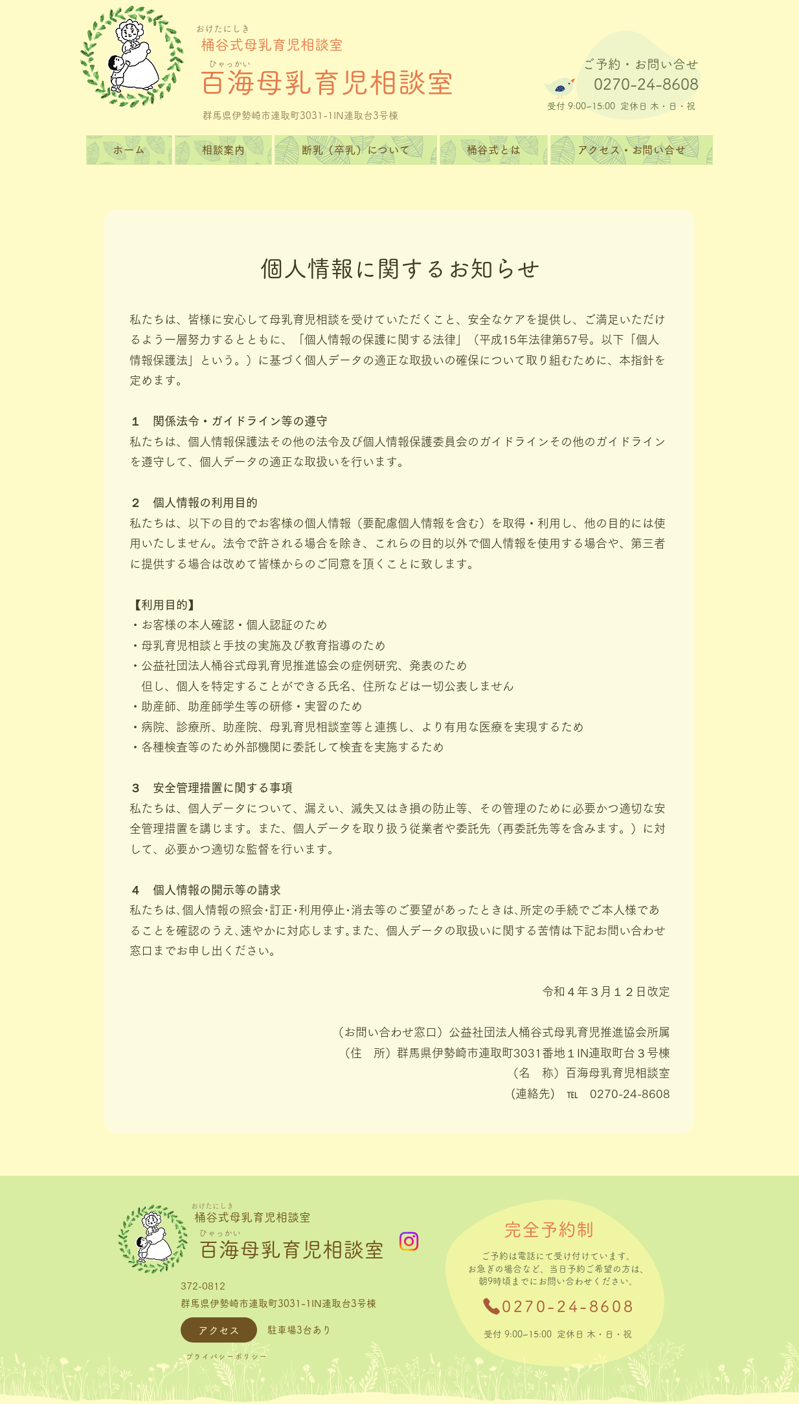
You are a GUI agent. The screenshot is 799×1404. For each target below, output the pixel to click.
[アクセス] (219, 1330)
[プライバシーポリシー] (227, 1357)
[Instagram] (409, 1241)
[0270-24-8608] (557, 1306)
